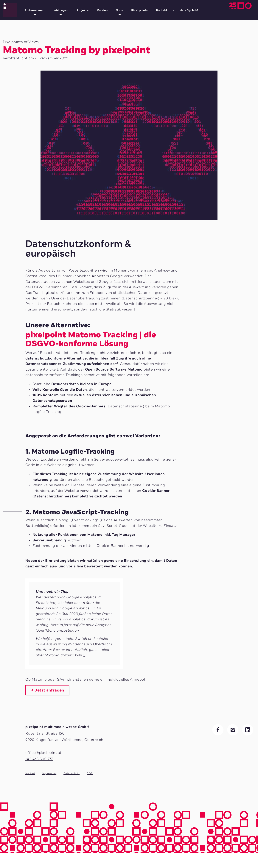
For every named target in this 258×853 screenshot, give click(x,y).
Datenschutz (71, 773)
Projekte (82, 10)
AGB (90, 773)
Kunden (102, 10)
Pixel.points (139, 10)
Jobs (119, 10)
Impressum (49, 773)
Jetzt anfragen (49, 690)
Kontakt (161, 10)
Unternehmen (34, 10)
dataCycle (186, 9)
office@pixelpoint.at (43, 752)
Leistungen (60, 10)
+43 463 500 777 (39, 759)
